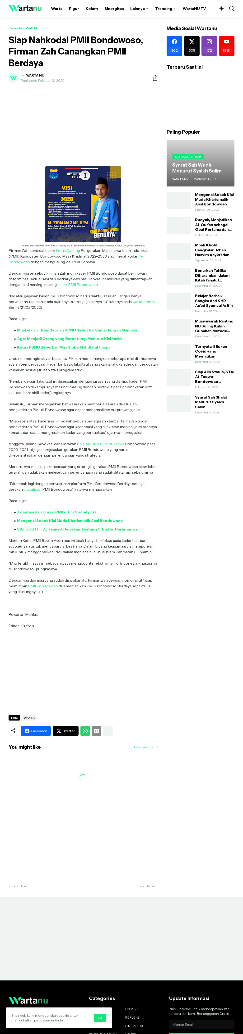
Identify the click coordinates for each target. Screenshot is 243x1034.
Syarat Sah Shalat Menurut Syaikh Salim (211, 402)
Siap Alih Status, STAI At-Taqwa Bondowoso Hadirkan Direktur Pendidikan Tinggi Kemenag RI (214, 376)
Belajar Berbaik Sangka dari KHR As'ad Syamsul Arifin (214, 300)
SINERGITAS (134, 1026)
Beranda (15, 28)
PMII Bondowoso (43, 586)
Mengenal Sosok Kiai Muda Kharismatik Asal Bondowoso (214, 199)
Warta (56, 8)
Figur (74, 8)
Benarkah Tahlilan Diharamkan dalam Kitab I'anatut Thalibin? (212, 275)
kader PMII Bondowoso (77, 284)
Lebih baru (20, 886)
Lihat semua (143, 747)
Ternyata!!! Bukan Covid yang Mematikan (211, 351)
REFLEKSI (132, 1017)
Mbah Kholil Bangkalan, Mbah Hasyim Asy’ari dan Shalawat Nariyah (212, 250)
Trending (163, 8)
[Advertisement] (83, 122)
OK (100, 1018)
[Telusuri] (229, 8)
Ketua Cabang (68, 250)
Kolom (92, 8)
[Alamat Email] (201, 1024)
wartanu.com (143, 301)
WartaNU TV (194, 8)
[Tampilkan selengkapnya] (108, 731)
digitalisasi (32, 489)
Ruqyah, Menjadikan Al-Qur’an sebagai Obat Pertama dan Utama (213, 224)
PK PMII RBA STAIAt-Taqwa (100, 443)
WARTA (31, 28)
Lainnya (137, 8)
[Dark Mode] (219, 8)
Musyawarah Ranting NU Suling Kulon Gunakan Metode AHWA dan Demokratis (214, 326)
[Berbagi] (153, 78)
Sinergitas (114, 8)
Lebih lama (146, 886)
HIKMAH (131, 1009)
